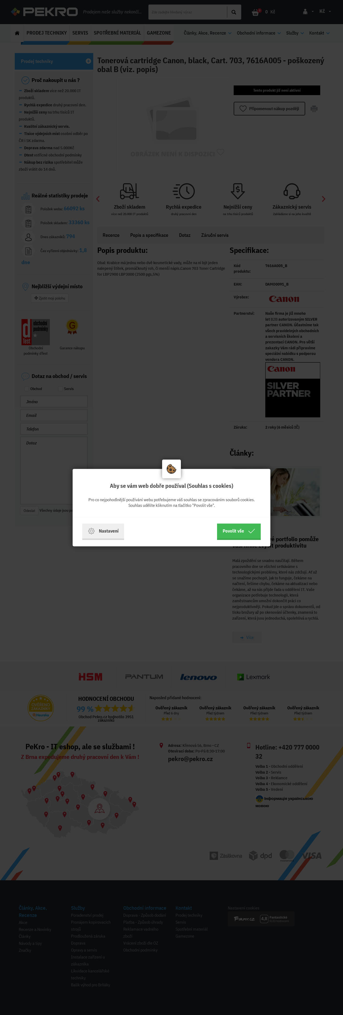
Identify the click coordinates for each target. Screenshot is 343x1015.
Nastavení (103, 530)
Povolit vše (239, 530)
